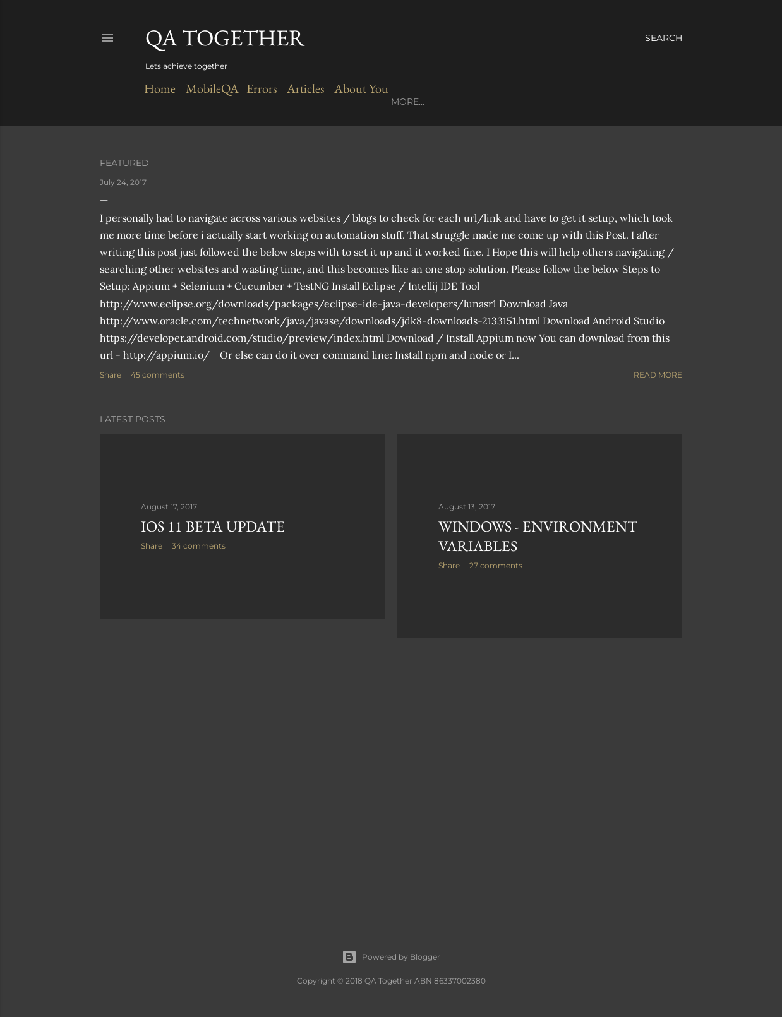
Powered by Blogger (391, 957)
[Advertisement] (242, 738)
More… (407, 101)
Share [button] (110, 374)
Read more (658, 374)
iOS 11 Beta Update (213, 526)
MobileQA (211, 88)
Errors (260, 88)
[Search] (663, 38)
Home (160, 88)
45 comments (157, 374)
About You (359, 88)
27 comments (495, 565)
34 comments (199, 545)
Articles (303, 88)
